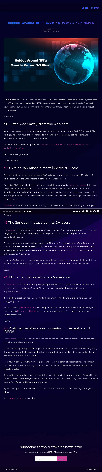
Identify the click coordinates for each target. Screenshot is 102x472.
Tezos (68, 311)
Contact (95, 8)
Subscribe (62, 459)
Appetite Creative (92, 469)
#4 (6, 277)
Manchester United (26, 311)
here (14, 199)
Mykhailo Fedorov (78, 185)
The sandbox (10, 230)
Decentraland (10, 338)
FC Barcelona (10, 284)
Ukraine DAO (9, 205)
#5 (6, 328)
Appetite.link (16, 398)
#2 (6, 168)
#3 (6, 222)
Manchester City (27, 307)
